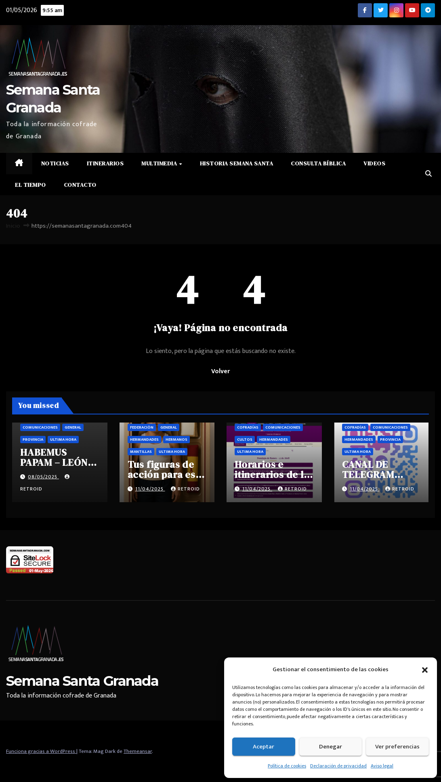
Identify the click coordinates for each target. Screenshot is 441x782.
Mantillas (141, 451)
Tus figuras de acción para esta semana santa (166, 474)
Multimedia (159, 163)
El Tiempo (30, 185)
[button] (425, 670)
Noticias (55, 163)
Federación (141, 427)
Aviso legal (382, 766)
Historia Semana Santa (236, 163)
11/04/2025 (150, 489)
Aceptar (263, 747)
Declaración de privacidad (338, 766)
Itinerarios (105, 163)
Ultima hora (63, 439)
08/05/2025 (43, 477)
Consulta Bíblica (318, 163)
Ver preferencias (397, 747)
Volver (220, 371)
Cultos (244, 439)
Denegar (330, 747)
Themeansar (138, 751)
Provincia (33, 439)
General (73, 427)
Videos (374, 163)
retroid (185, 489)
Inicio (13, 226)
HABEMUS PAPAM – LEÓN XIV (54, 462)
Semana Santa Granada (82, 680)
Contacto (80, 185)
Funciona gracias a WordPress (41, 751)
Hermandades (144, 439)
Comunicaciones (40, 427)
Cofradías (247, 427)
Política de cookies (287, 766)
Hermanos (176, 439)
